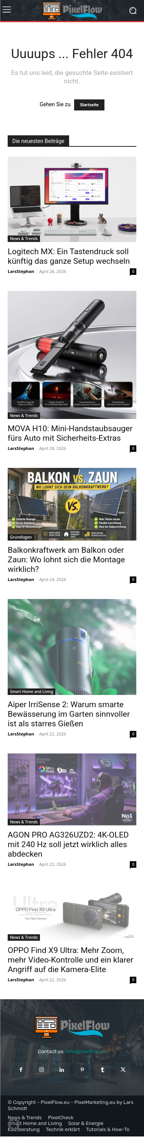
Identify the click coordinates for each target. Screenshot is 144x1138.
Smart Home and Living (31, 691)
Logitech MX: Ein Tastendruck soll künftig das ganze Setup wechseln (69, 256)
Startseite (89, 104)
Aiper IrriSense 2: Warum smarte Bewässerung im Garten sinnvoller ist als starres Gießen (69, 714)
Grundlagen (21, 537)
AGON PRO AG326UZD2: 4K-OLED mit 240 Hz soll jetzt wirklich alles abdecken (68, 844)
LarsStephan (21, 271)
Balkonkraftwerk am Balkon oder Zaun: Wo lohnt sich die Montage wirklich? (66, 559)
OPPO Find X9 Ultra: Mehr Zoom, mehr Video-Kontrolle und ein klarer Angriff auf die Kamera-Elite (70, 960)
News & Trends (24, 238)
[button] (14, 1124)
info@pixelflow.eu (86, 1051)
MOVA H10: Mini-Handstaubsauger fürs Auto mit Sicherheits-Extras (70, 433)
